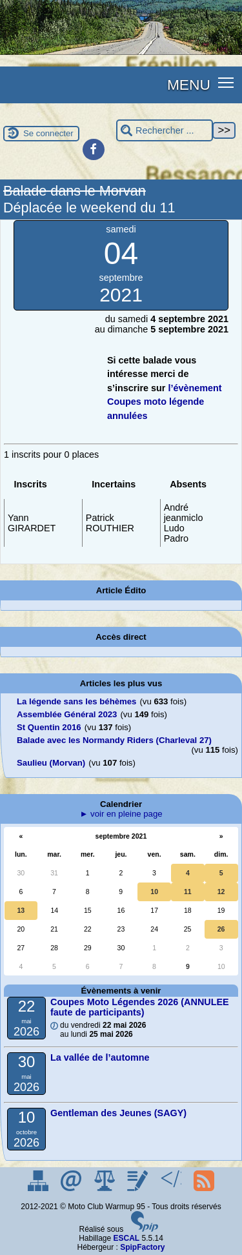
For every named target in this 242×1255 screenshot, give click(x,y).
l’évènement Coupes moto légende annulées (164, 402)
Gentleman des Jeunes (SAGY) (118, 1113)
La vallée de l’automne (100, 1057)
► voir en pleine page (120, 814)
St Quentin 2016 (49, 727)
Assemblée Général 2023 (67, 714)
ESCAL (127, 1238)
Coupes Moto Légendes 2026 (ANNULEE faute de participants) (139, 1007)
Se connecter (48, 133)
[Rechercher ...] (164, 130)
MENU (188, 84)
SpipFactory (142, 1247)
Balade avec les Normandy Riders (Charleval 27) (114, 740)
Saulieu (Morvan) (51, 763)
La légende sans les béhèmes (76, 701)
